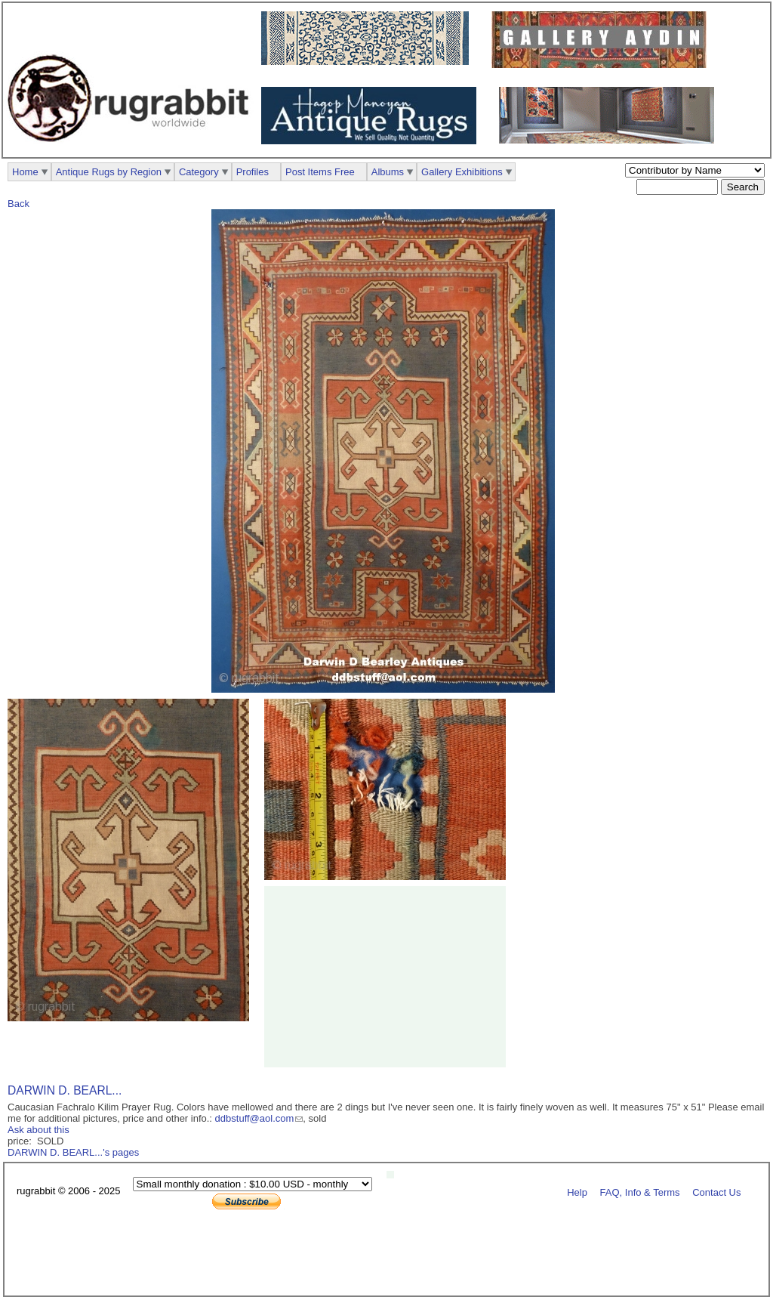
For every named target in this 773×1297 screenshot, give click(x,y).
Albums (387, 172)
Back (18, 203)
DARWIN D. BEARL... (65, 1090)
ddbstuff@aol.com (254, 1118)
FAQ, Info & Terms (640, 1191)
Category (199, 172)
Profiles (252, 172)
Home (25, 172)
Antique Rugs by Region (109, 172)
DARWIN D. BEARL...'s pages (73, 1152)
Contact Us (716, 1191)
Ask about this (38, 1129)
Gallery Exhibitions (462, 172)
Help (577, 1191)
